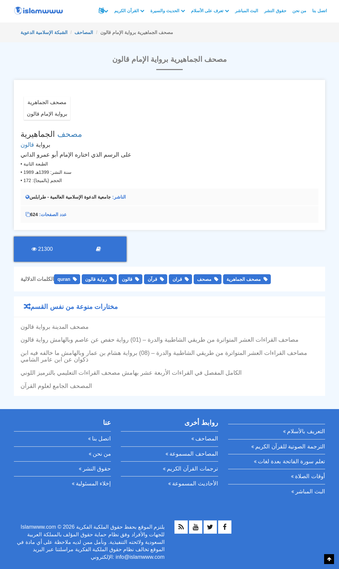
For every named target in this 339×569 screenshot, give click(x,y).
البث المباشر (247, 10)
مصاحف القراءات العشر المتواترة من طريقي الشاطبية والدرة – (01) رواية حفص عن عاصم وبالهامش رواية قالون (160, 339)
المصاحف (83, 32)
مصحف (69, 134)
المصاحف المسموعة (194, 454)
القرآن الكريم (129, 10)
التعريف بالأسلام (306, 431)
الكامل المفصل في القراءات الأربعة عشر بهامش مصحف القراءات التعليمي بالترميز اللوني (131, 372)
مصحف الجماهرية (243, 279)
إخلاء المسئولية (93, 483)
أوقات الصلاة (310, 476)
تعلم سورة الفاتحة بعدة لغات (291, 461)
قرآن (152, 279)
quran (63, 279)
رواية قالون (96, 279)
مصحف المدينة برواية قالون (55, 326)
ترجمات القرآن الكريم (192, 469)
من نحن (299, 10)
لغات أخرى (106, 11)
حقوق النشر (275, 10)
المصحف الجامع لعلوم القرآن (56, 386)
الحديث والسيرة (167, 10)
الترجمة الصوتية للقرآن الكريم (290, 446)
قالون (27, 144)
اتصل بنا (319, 10)
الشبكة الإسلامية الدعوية (44, 32)
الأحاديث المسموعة (195, 483)
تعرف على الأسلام (210, 10)
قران (177, 279)
